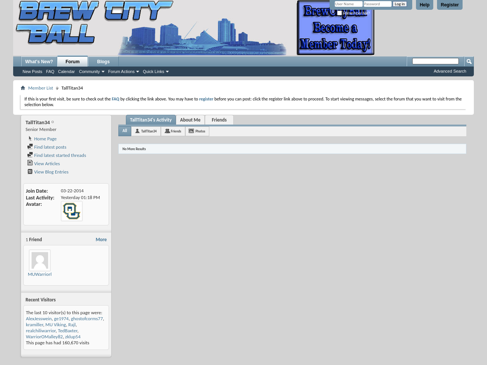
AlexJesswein (39, 318)
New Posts (32, 71)
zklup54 (72, 336)
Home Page (42, 138)
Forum (73, 61)
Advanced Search (450, 71)
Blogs (103, 61)
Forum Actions (121, 71)
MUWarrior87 (41, 274)
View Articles (43, 163)
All (125, 130)
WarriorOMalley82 (44, 336)
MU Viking (55, 324)
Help (425, 5)
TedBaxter (67, 330)
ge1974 (61, 318)
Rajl (72, 324)
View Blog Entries (47, 172)
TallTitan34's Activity (151, 120)
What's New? (39, 61)
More (101, 239)
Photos (200, 131)
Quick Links (153, 71)
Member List (40, 88)
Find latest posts (47, 147)
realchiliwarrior (41, 330)
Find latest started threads (56, 155)
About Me (190, 120)
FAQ (50, 71)
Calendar (66, 71)
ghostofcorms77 (87, 318)
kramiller (34, 324)
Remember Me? (353, 13)
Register (450, 5)
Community (89, 71)
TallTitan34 (149, 131)
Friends (219, 120)
